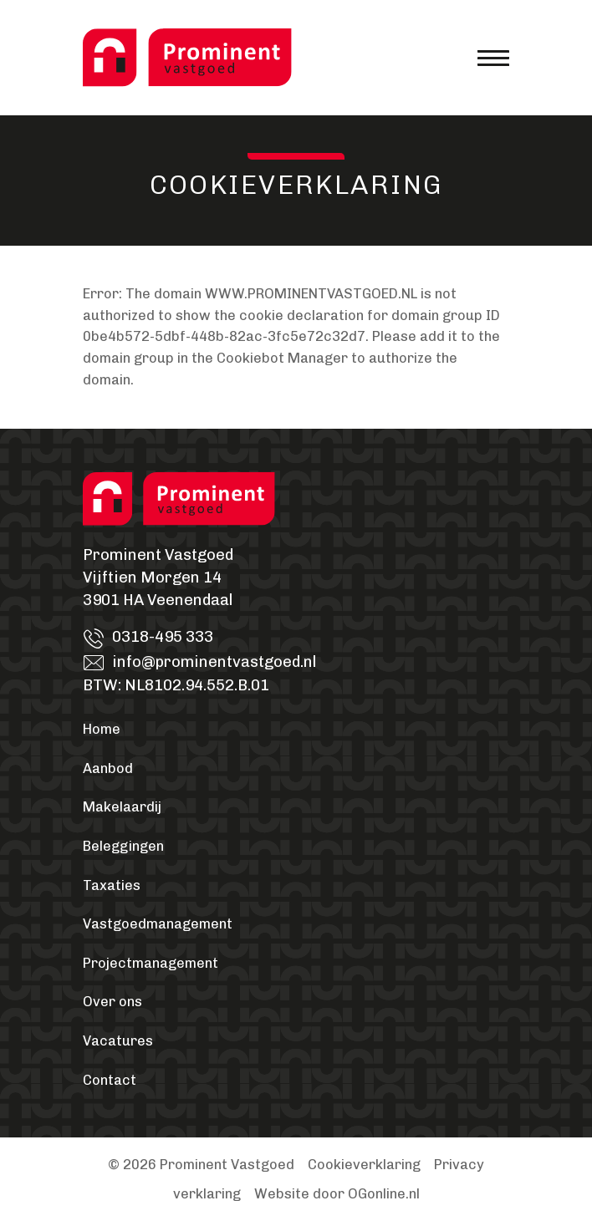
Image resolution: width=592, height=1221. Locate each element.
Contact (109, 1080)
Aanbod (108, 768)
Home (101, 729)
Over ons (112, 1002)
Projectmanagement (150, 963)
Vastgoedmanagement (157, 924)
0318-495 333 (162, 637)
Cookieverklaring (364, 1165)
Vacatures (118, 1041)
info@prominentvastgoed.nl (214, 662)
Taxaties (111, 885)
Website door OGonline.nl (337, 1194)
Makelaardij (122, 807)
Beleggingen (123, 846)
